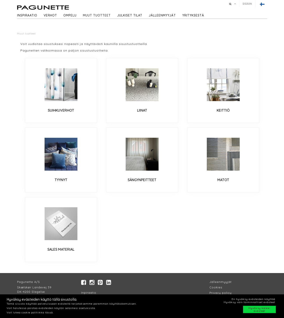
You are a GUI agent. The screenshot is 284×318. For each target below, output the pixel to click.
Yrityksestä (193, 15)
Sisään (247, 3)
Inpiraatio (88, 292)
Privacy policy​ (220, 293)
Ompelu (70, 15)
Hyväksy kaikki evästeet (259, 309)
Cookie (215, 287)
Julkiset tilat (129, 15)
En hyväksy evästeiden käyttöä (253, 299)
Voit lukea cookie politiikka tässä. (30, 312)
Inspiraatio (27, 15)
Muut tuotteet (97, 15)
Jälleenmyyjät (162, 15)
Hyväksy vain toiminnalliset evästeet (249, 302)
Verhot (50, 15)
